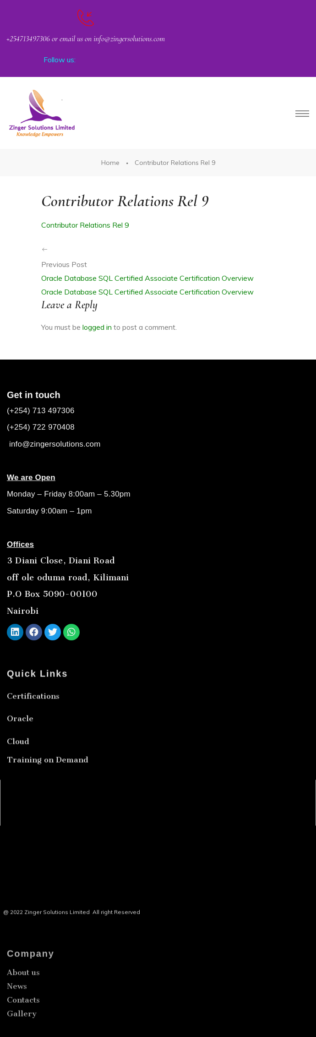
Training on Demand (47, 784)
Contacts (23, 1030)
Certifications (33, 720)
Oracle (20, 743)
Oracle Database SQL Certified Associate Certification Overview (147, 278)
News (17, 1016)
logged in (97, 327)
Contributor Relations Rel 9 (85, 224)
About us (23, 1003)
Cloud (18, 765)
